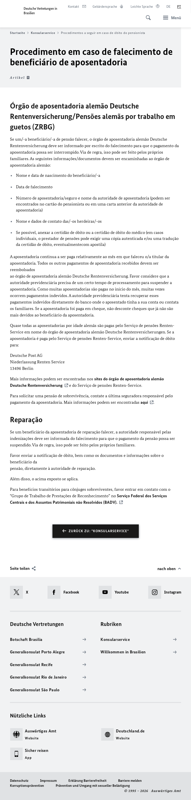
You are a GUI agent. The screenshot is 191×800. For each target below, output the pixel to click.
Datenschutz (19, 781)
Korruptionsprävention (27, 786)
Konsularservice (45, 33)
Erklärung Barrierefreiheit (87, 781)
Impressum (48, 781)
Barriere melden (130, 781)
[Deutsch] (168, 6)
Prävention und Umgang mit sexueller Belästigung (93, 786)
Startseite (19, 33)
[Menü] (170, 17)
